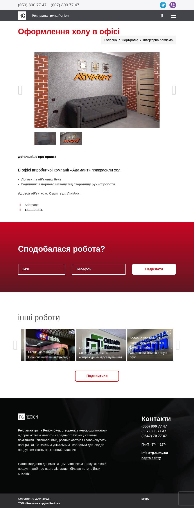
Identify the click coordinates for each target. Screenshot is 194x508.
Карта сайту (151, 458)
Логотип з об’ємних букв (41, 179)
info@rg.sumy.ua (155, 453)
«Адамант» (80, 170)
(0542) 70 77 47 (154, 436)
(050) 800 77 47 (32, 5)
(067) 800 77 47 (65, 5)
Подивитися (97, 376)
